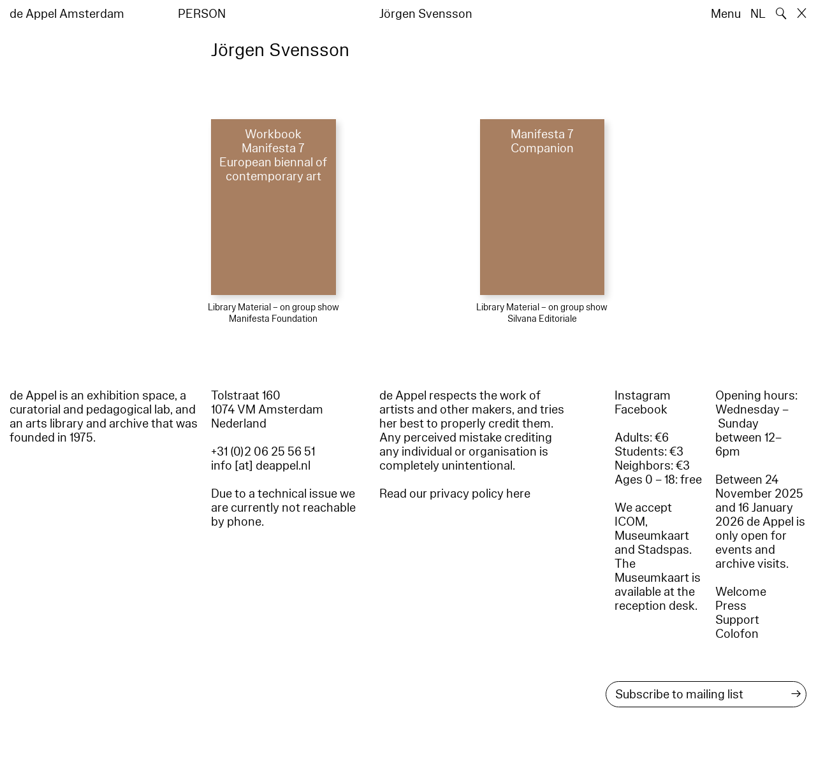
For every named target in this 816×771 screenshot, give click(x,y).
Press (731, 606)
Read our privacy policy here (454, 494)
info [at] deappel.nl (260, 466)
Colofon (737, 634)
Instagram (643, 395)
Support (737, 620)
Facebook (641, 409)
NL (758, 14)
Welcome (740, 592)
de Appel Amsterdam (67, 14)
